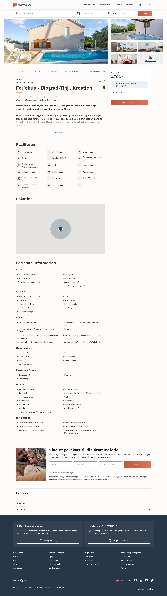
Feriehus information (73, 71)
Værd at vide (53, 560)
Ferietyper (89, 557)
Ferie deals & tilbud (92, 564)
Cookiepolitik (125, 557)
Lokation (53, 71)
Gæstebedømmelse (97, 71)
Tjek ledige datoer (129, 102)
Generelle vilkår (54, 564)
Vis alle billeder (150, 59)
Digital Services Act (128, 564)
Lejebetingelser (55, 568)
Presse (15, 564)
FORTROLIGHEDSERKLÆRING (105, 477)
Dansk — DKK (123, 580)
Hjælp (139, 5)
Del (102, 81)
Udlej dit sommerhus (124, 5)
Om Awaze (17, 560)
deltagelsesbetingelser (66, 472)
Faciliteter (38, 71)
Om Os (15, 557)
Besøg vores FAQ (48, 540)
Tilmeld (137, 464)
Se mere (60, 132)
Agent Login (17, 568)
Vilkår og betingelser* (146, 589)
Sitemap (124, 568)
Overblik (23, 71)
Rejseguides (89, 560)
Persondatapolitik (127, 560)
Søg (145, 13)
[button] (90, 13)
